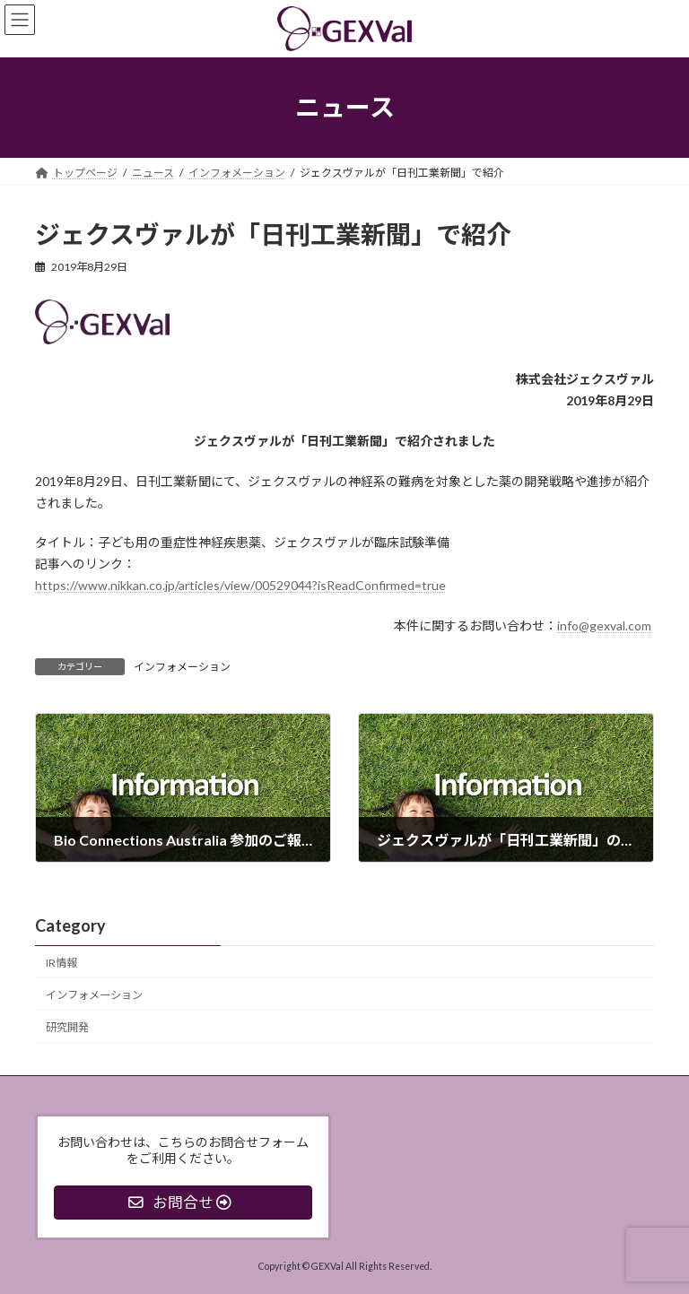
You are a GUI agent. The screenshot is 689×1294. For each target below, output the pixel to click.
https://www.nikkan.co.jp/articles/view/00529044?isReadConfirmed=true (240, 585)
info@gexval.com (604, 625)
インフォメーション (182, 666)
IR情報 (61, 962)
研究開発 (67, 1027)
